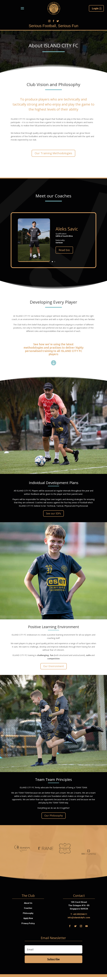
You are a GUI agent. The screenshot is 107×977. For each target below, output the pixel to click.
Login (95, 8)
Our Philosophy (53, 815)
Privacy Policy (28, 923)
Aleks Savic (95, 229)
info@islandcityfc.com (79, 917)
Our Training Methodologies (53, 153)
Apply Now (28, 918)
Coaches (28, 908)
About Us (28, 903)
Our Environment (53, 666)
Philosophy (28, 913)
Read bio (92, 250)
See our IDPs (53, 513)
